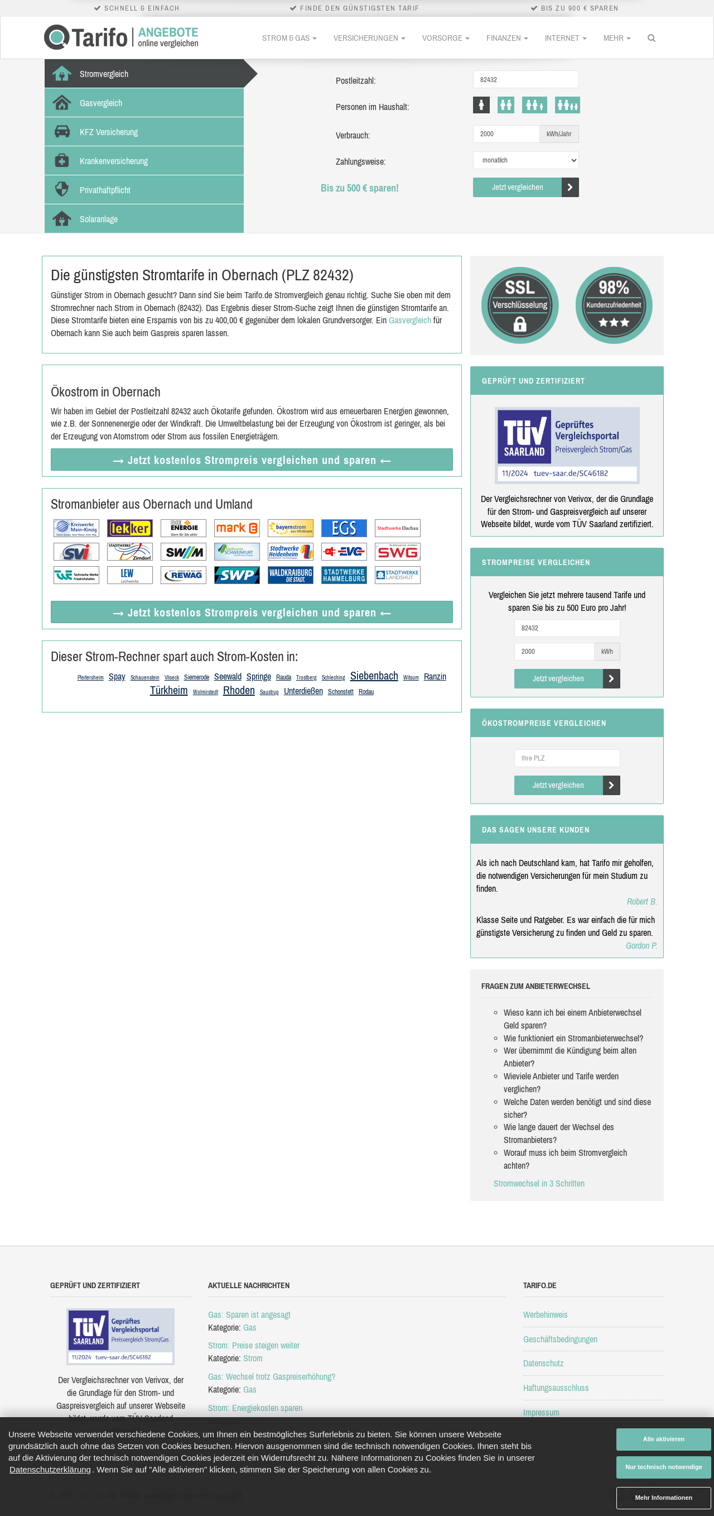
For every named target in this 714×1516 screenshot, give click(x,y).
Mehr (617, 37)
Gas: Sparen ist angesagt (249, 1314)
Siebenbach (374, 675)
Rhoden (239, 689)
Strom (253, 1358)
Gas (250, 1327)
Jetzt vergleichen (536, 187)
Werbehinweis (545, 1314)
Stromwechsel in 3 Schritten (539, 1183)
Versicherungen (370, 37)
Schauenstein (145, 678)
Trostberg (306, 678)
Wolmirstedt (205, 692)
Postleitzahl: (356, 80)
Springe (259, 676)
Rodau (366, 692)
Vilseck (172, 678)
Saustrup (269, 692)
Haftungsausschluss (556, 1388)
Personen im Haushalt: (372, 107)
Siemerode (196, 677)
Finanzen (507, 37)
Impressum (541, 1412)
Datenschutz (543, 1363)
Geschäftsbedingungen (560, 1339)
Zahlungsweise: (361, 161)
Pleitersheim (91, 678)
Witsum (411, 678)
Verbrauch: (353, 135)
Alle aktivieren (664, 1439)
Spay (117, 676)
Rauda (283, 677)
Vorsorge (446, 37)
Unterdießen (303, 691)
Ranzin (435, 676)
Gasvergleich (410, 320)
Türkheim (169, 689)
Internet (566, 37)
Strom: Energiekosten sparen (255, 1408)
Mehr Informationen (664, 1497)
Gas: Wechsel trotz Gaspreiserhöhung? (271, 1376)
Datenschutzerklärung (50, 1469)
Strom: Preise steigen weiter (254, 1345)
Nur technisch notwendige (663, 1467)
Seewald (228, 676)
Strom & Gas (289, 37)
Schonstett (341, 692)
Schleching (333, 678)
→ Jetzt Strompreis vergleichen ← (252, 459)
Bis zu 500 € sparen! (360, 188)
